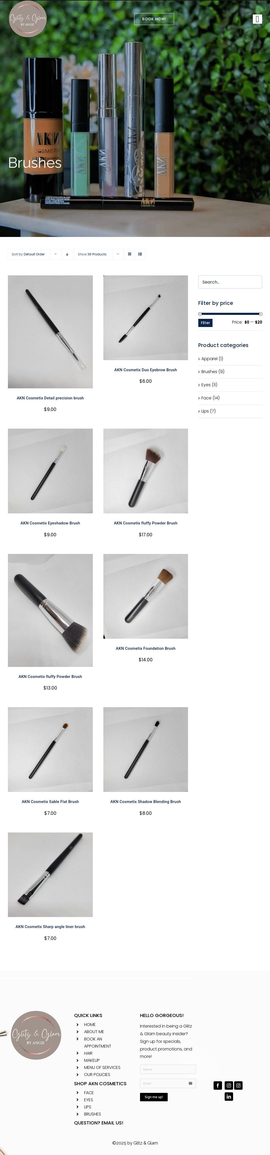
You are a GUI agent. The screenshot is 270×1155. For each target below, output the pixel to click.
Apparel (209, 359)
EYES (88, 1100)
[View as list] (140, 254)
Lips (205, 411)
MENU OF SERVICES (102, 1067)
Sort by (28, 254)
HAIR (88, 1053)
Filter (205, 322)
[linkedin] (229, 1096)
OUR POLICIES (97, 1075)
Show (92, 254)
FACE (89, 1093)
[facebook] (218, 1085)
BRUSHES (92, 1114)
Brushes (209, 372)
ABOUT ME (94, 1032)
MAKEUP (92, 1060)
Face (206, 398)
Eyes (206, 385)
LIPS (87, 1107)
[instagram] (229, 1085)
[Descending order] (67, 254)
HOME (90, 1025)
